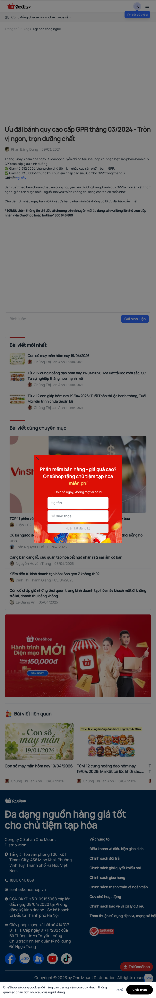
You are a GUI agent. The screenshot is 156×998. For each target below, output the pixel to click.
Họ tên (56, 502)
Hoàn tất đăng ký (78, 528)
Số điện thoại (61, 516)
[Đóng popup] (38, 459)
